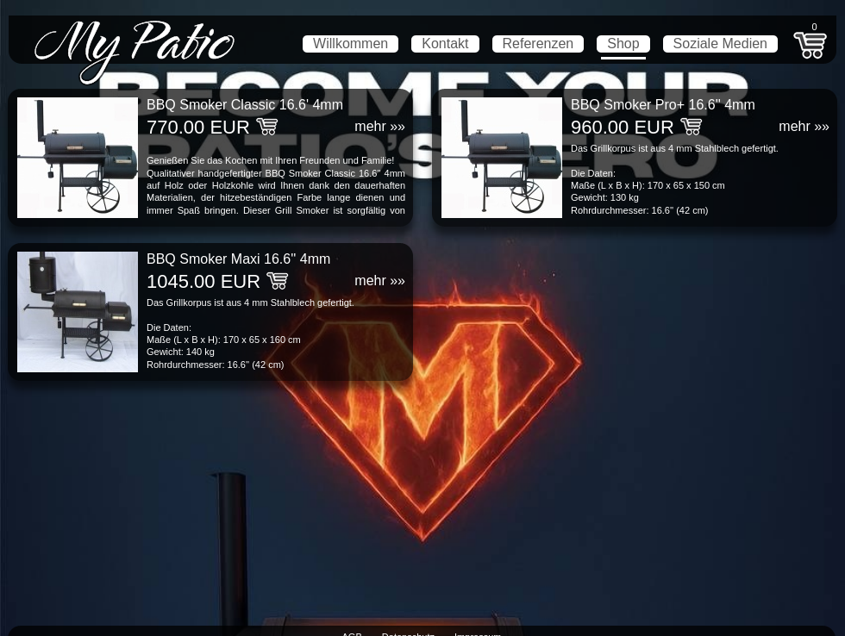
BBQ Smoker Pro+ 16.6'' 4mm (663, 104)
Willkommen (350, 43)
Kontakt (445, 43)
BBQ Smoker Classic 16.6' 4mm (245, 104)
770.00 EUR (198, 127)
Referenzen (538, 43)
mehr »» (379, 126)
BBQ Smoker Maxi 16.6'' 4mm (238, 259)
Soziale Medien (720, 43)
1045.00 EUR (203, 281)
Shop (623, 43)
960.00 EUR (622, 127)
